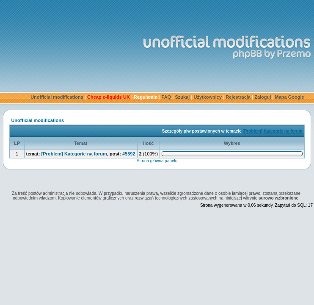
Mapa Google (289, 97)
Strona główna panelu (157, 160)
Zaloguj (262, 97)
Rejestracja (238, 97)
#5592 (128, 153)
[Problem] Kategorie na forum (272, 131)
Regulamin (145, 97)
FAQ (166, 97)
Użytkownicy (207, 97)
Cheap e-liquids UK (108, 97)
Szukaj (182, 97)
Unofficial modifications (56, 97)
